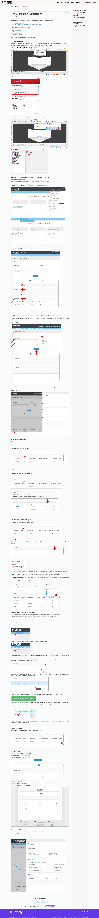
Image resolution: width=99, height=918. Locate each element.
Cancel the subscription (18, 28)
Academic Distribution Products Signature (21, 27)
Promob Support (14, 6)
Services (67, 2)
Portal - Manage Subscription (79, 12)
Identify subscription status (18, 26)
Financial (78, 2)
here (35, 730)
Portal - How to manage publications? (77, 15)
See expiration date (17, 33)
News (72, 2)
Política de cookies (67, 917)
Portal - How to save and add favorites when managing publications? (79, 22)
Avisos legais (85, 917)
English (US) (87, 2)
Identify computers (17, 30)
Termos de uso (77, 917)
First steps (59, 2)
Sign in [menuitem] (94, 2)
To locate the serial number (18, 23)
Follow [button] (67, 13)
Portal (19, 6)
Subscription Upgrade (17, 34)
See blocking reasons (17, 31)
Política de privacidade (56, 917)
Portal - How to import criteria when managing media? (79, 18)
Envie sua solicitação (50, 906)
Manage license (25, 6)
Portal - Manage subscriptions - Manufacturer (79, 26)
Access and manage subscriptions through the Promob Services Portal (27, 24)
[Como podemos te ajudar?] (40, 10)
